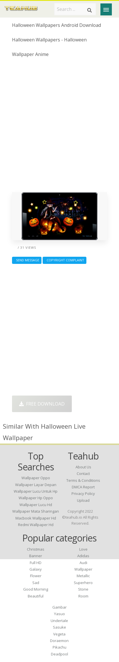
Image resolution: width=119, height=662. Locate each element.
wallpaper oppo (35, 477)
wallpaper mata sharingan (35, 511)
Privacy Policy (83, 493)
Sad (35, 582)
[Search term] (75, 9)
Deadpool (59, 654)
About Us (83, 467)
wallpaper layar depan (35, 484)
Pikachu (59, 647)
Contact (83, 473)
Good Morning (35, 589)
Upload (83, 500)
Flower (35, 575)
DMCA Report (83, 487)
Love (83, 549)
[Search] (89, 10)
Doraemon (59, 640)
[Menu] (106, 9)
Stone (83, 589)
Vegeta (59, 634)
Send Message (26, 260)
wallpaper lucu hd (35, 504)
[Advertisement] (59, 127)
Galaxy (35, 569)
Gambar (59, 607)
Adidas (83, 555)
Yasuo (59, 613)
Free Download (42, 404)
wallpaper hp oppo (36, 497)
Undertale (59, 620)
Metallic (83, 575)
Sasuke (59, 627)
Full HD (35, 562)
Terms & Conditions (83, 480)
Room (83, 596)
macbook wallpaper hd (35, 518)
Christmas (35, 549)
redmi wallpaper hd (35, 524)
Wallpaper (83, 569)
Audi (83, 562)
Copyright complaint (64, 260)
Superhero (83, 582)
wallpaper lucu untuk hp (35, 491)
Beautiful (35, 596)
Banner (35, 555)
